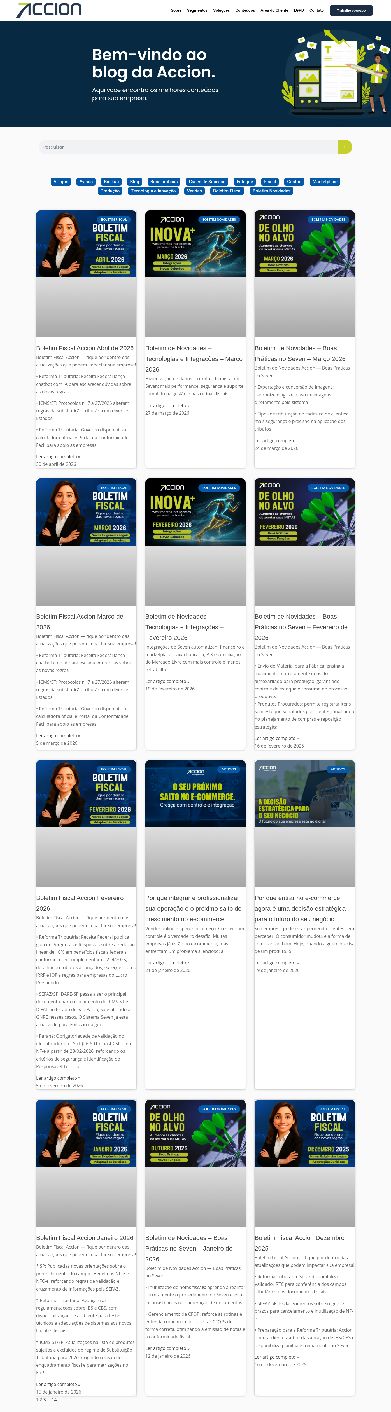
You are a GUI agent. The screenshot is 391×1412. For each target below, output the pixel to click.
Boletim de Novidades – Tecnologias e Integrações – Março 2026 (194, 359)
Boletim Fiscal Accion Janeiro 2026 (84, 1237)
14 (54, 1400)
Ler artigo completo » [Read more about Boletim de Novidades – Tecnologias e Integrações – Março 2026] (167, 405)
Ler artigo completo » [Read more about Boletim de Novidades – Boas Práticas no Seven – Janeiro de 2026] (167, 1348)
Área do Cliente (274, 10)
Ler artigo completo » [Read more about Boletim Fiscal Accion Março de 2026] (58, 735)
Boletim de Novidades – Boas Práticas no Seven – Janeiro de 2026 (188, 1248)
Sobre (176, 10)
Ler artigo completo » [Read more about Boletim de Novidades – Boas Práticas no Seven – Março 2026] (277, 441)
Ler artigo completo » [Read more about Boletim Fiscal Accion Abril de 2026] (58, 457)
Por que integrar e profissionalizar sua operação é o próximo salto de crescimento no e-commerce (193, 908)
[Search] (345, 147)
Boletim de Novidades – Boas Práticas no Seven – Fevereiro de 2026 (301, 627)
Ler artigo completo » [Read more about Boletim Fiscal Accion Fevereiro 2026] (58, 1078)
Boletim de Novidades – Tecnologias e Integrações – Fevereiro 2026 (184, 627)
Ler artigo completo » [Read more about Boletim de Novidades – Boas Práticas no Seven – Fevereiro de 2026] (277, 738)
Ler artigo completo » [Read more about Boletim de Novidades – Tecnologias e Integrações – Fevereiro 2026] (167, 681)
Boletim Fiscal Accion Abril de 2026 (85, 348)
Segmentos (197, 10)
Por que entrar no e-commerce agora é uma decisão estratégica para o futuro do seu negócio (300, 908)
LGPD (299, 10)
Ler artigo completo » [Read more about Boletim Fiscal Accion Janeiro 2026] (58, 1384)
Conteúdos (245, 10)
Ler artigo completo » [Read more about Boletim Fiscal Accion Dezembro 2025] (277, 1357)
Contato (316, 10)
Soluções (221, 10)
